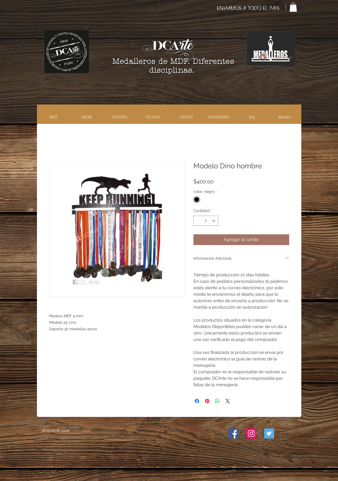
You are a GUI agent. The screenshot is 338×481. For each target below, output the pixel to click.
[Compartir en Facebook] (197, 401)
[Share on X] (227, 401)
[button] (293, 7)
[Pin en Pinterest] (207, 401)
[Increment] (214, 220)
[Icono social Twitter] (269, 433)
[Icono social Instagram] (251, 433)
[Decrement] (197, 220)
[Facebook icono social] (233, 433)
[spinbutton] (206, 220)
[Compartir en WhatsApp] (217, 401)
